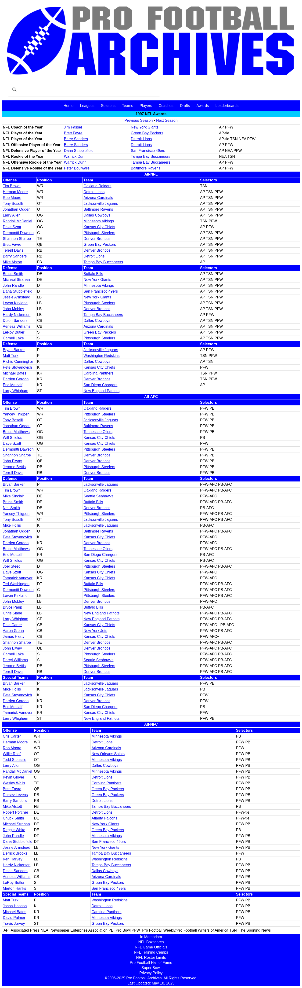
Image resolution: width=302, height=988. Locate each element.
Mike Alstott (12, 262)
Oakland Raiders (97, 186)
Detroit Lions (141, 139)
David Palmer (14, 918)
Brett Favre (73, 133)
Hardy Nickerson (16, 315)
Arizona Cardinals (98, 198)
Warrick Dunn (75, 156)
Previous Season (138, 120)
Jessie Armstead (16, 297)
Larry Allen (12, 215)
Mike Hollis (12, 525)
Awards (202, 106)
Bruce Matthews (16, 432)
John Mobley (13, 309)
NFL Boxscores (151, 942)
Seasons (108, 106)
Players (146, 106)
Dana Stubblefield (78, 151)
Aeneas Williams (16, 326)
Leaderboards (226, 106)
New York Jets (95, 631)
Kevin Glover (13, 777)
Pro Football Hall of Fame (151, 963)
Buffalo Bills (93, 274)
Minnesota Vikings (98, 221)
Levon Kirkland (15, 303)
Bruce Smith (13, 274)
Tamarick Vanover (17, 578)
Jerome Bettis (14, 467)
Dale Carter (12, 625)
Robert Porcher (15, 812)
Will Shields (12, 438)
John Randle (13, 285)
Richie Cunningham (19, 362)
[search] (83, 89)
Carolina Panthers (98, 373)
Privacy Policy (151, 973)
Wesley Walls (14, 783)
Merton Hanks (14, 888)
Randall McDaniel (17, 221)
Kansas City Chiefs (99, 227)
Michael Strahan (16, 280)
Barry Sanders (76, 139)
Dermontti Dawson (18, 233)
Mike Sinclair (13, 496)
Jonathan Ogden (16, 209)
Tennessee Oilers (97, 432)
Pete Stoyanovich (17, 367)
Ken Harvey (12, 859)
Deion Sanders (15, 321)
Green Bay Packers (147, 133)
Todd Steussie (14, 760)
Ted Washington (16, 584)
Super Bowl (151, 968)
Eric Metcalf (12, 385)
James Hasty (13, 637)
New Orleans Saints (107, 754)
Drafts (185, 106)
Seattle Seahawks (98, 496)
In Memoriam (151, 937)
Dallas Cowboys (96, 215)
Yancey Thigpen (16, 414)
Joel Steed (12, 566)
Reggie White (14, 830)
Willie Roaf (12, 754)
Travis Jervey (14, 924)
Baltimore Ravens (145, 168)
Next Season (167, 120)
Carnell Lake (13, 338)
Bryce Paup (12, 607)
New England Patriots (101, 391)
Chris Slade (12, 613)
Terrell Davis (13, 250)
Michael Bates (14, 373)
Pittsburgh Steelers (99, 233)
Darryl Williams (15, 660)
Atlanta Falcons (104, 818)
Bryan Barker (14, 350)
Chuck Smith (13, 818)
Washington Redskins (101, 356)
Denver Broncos (96, 239)
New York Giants (144, 127)
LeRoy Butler (14, 332)
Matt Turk (10, 356)
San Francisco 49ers (148, 151)
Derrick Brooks (15, 853)
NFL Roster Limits (151, 957)
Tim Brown (12, 186)
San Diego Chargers (100, 385)
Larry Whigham (15, 391)
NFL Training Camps (151, 952)
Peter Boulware (77, 168)
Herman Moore (15, 192)
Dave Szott (12, 227)
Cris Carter (12, 736)
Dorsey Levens (15, 795)
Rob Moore (12, 198)
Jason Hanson (15, 906)
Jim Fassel (73, 127)
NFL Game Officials (151, 947)
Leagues (87, 106)
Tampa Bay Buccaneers (150, 156)
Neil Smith (11, 508)
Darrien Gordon (16, 379)
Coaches (166, 106)
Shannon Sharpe (17, 239)
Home (69, 106)
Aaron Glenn (13, 631)
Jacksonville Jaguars (100, 204)
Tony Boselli (13, 204)
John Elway (12, 461)
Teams (127, 106)
